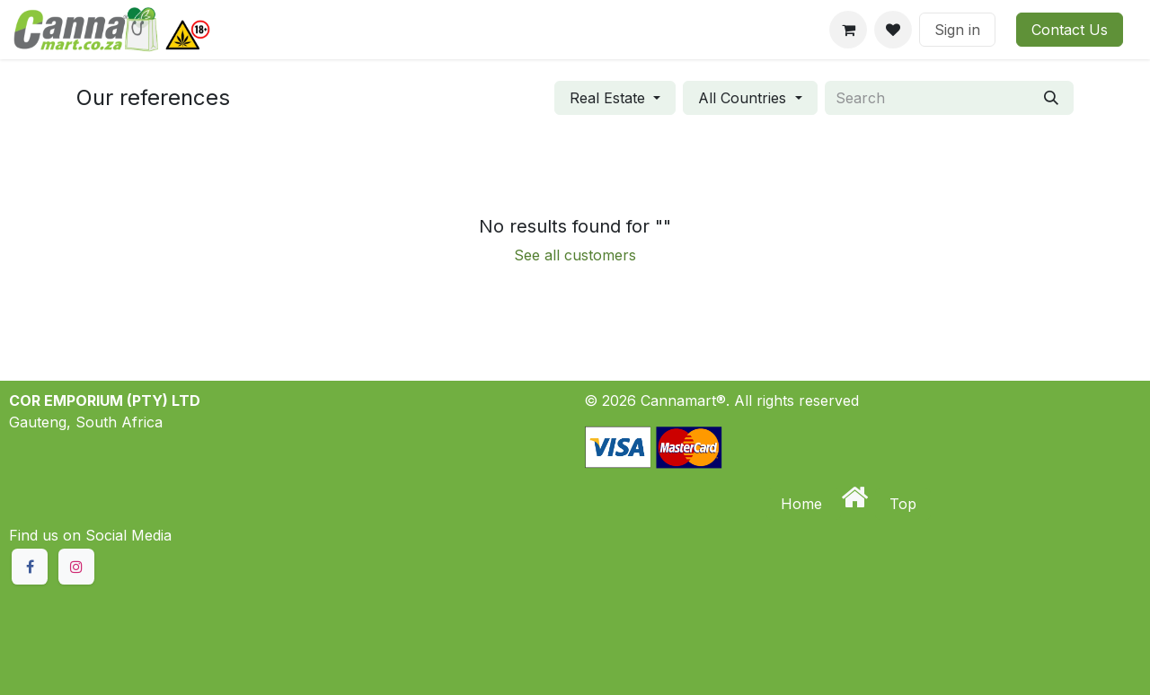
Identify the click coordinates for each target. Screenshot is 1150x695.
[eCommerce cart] (848, 29)
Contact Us (1069, 30)
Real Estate (607, 98)
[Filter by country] (750, 98)
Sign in (957, 30)
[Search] (1051, 98)
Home (804, 504)
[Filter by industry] (615, 98)
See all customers (575, 255)
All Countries (742, 98)
